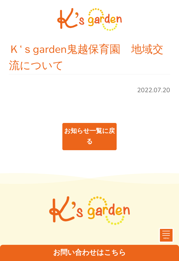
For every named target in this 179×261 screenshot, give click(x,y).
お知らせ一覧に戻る (89, 136)
